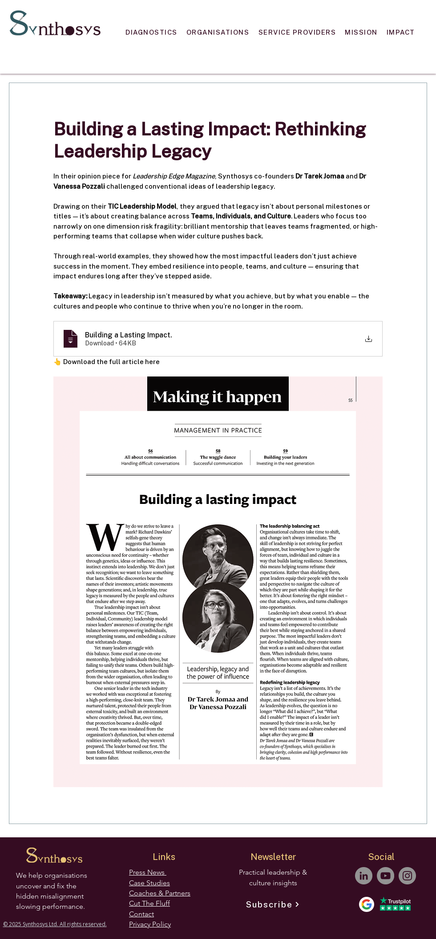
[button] (151, 32)
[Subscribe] (273, 904)
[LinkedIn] (363, 875)
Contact (141, 914)
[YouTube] (385, 875)
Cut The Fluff (149, 903)
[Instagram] (407, 875)
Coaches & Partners (159, 893)
